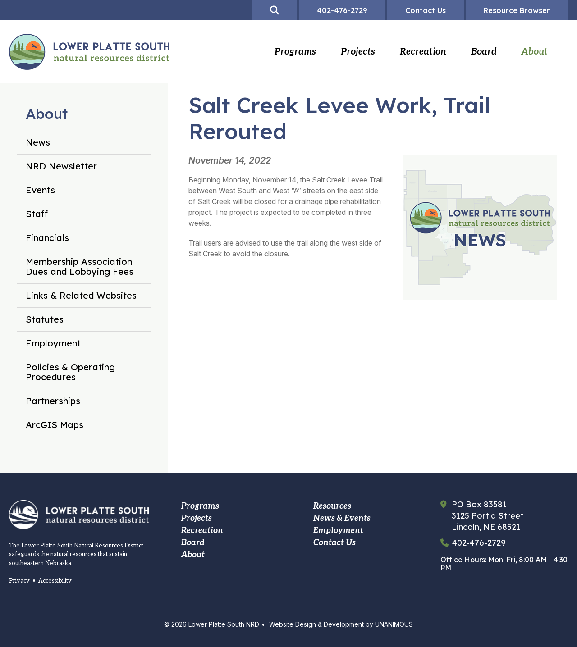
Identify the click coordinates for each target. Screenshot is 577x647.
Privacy (19, 580)
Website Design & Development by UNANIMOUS (341, 624)
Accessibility (55, 580)
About (47, 114)
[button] (471, 314)
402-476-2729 (479, 542)
